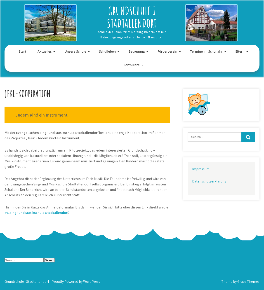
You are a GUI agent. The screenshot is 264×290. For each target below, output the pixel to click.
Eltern (240, 51)
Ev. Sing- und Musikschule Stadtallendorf (36, 212)
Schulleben (107, 51)
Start (22, 51)
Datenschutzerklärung (209, 181)
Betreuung (137, 51)
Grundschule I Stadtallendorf (132, 17)
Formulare (131, 65)
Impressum (201, 169)
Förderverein (167, 51)
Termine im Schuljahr (206, 51)
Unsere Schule (75, 51)
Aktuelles (45, 51)
